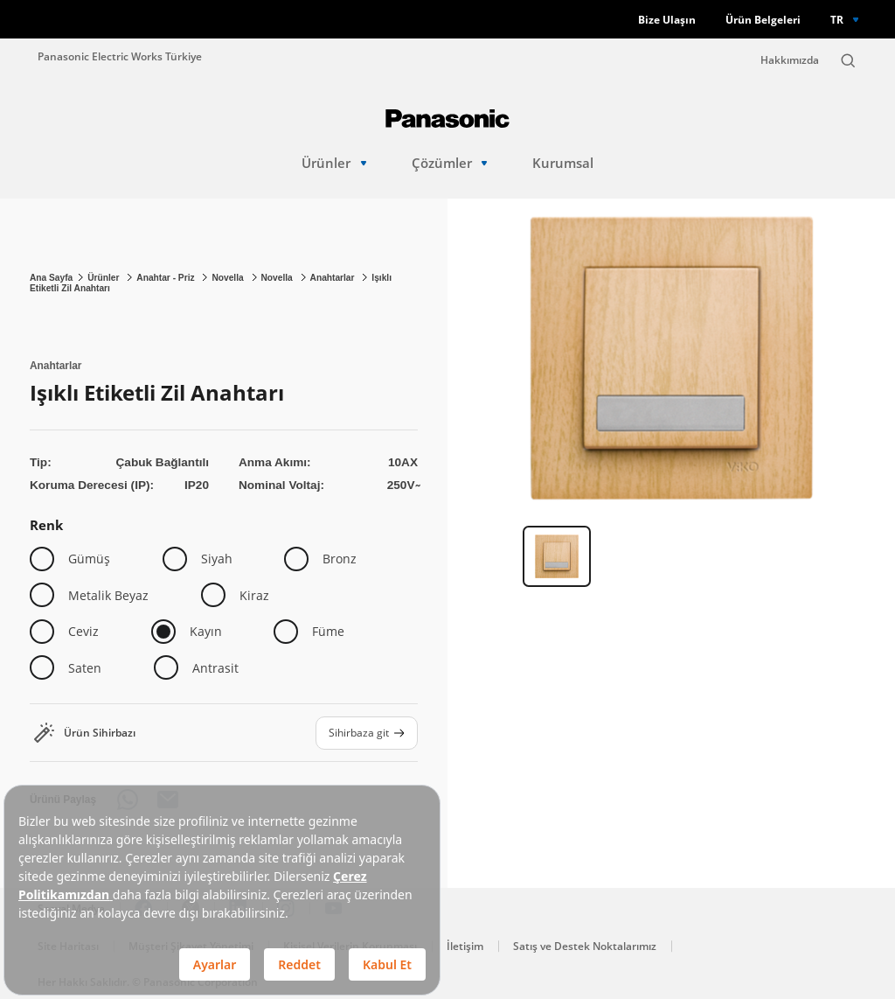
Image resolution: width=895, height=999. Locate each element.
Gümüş (89, 558)
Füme (328, 631)
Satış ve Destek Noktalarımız (584, 946)
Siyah (216, 558)
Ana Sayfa (51, 278)
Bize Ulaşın (667, 19)
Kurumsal (562, 163)
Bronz (340, 558)
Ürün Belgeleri (763, 19)
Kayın (206, 631)
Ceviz (83, 631)
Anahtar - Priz (166, 278)
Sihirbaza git (367, 732)
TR (836, 19)
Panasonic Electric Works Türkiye (120, 56)
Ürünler (334, 163)
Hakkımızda (789, 59)
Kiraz (254, 595)
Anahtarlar (333, 278)
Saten (84, 668)
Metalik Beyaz (108, 595)
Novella (229, 278)
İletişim (465, 946)
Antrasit (215, 668)
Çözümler (450, 163)
